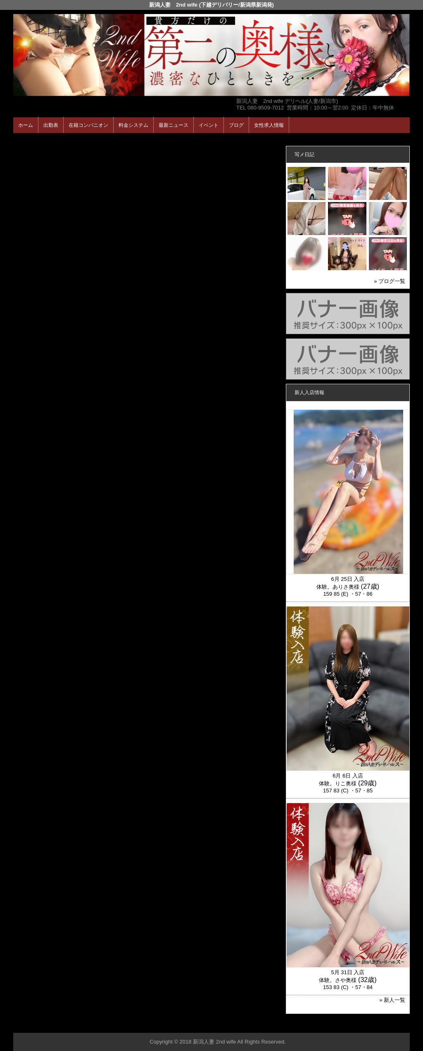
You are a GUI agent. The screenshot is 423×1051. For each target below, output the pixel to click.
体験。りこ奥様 (337, 783)
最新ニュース (173, 125)
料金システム (133, 125)
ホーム (25, 125)
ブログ (236, 125)
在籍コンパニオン (88, 125)
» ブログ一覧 (389, 281)
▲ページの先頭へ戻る (379, 1025)
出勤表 (50, 125)
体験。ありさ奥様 (337, 587)
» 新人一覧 (392, 1000)
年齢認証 (26, 140)
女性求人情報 (269, 125)
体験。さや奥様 (337, 980)
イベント (209, 125)
